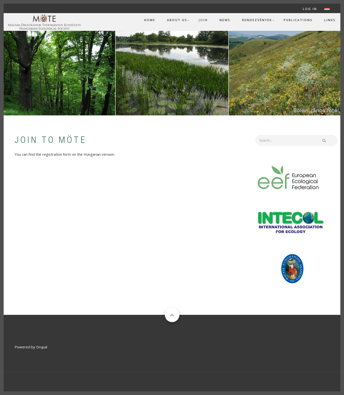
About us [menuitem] (177, 20)
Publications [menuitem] (298, 20)
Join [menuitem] (203, 20)
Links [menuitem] (330, 20)
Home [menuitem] (149, 20)
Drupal (41, 346)
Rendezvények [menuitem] (257, 20)
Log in (310, 9)
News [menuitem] (225, 20)
